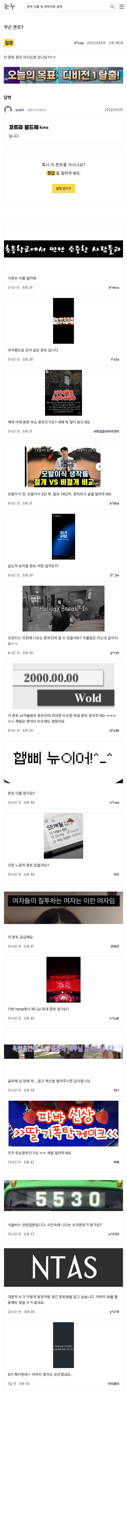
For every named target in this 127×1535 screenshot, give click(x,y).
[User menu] (121, 6)
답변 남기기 (63, 188)
